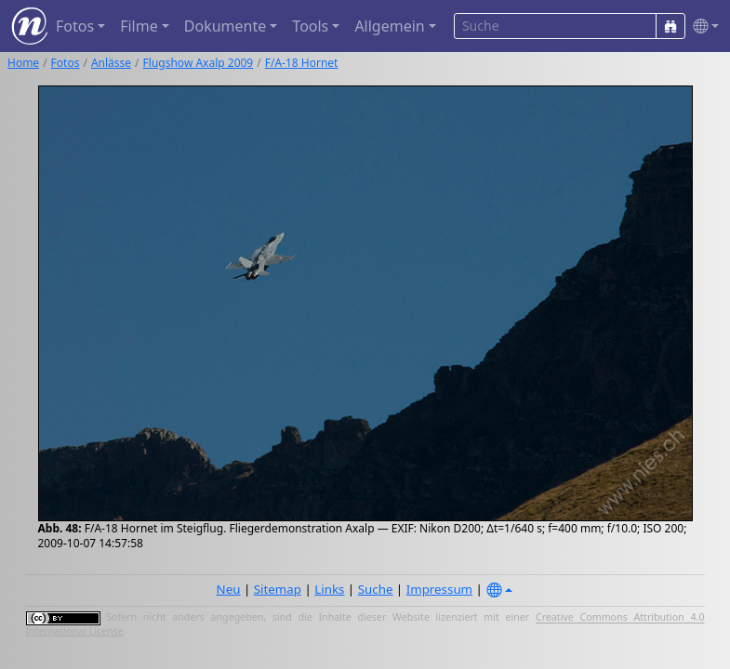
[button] (702, 26)
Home (23, 63)
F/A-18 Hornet (301, 63)
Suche (375, 589)
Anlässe (111, 63)
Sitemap (277, 589)
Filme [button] (139, 26)
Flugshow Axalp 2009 (198, 63)
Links (329, 589)
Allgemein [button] (389, 26)
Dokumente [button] (225, 26)
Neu (229, 589)
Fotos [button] (75, 26)
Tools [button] (310, 26)
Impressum (439, 589)
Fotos (65, 63)
